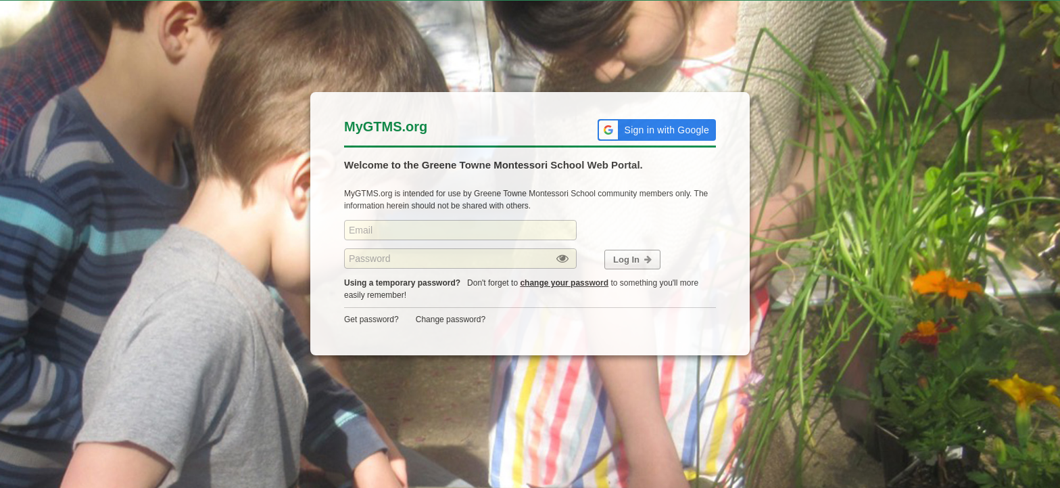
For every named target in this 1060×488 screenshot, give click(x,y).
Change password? (450, 319)
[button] (657, 130)
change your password (564, 283)
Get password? (371, 319)
